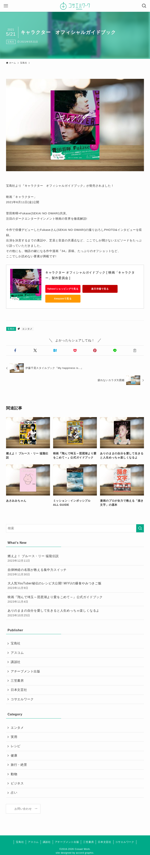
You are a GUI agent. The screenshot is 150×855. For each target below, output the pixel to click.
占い (14, 792)
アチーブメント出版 (25, 671)
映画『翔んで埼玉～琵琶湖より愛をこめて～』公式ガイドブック (75, 599)
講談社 (16, 662)
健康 (14, 755)
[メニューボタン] (6, 6)
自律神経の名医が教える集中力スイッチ (75, 572)
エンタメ (27, 328)
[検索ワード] (75, 528)
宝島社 (10, 42)
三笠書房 (17, 680)
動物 (14, 774)
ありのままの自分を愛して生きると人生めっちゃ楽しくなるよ (75, 613)
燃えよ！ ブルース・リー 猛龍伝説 (75, 558)
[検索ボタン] (144, 6)
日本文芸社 (19, 689)
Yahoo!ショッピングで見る (63, 288)
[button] (15, 350)
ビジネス (17, 783)
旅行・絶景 (19, 764)
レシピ (16, 746)
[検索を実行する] (140, 528)
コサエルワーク (22, 699)
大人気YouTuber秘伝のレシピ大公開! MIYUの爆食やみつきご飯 (75, 586)
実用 (14, 737)
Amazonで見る (63, 298)
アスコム (17, 652)
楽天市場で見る (100, 288)
